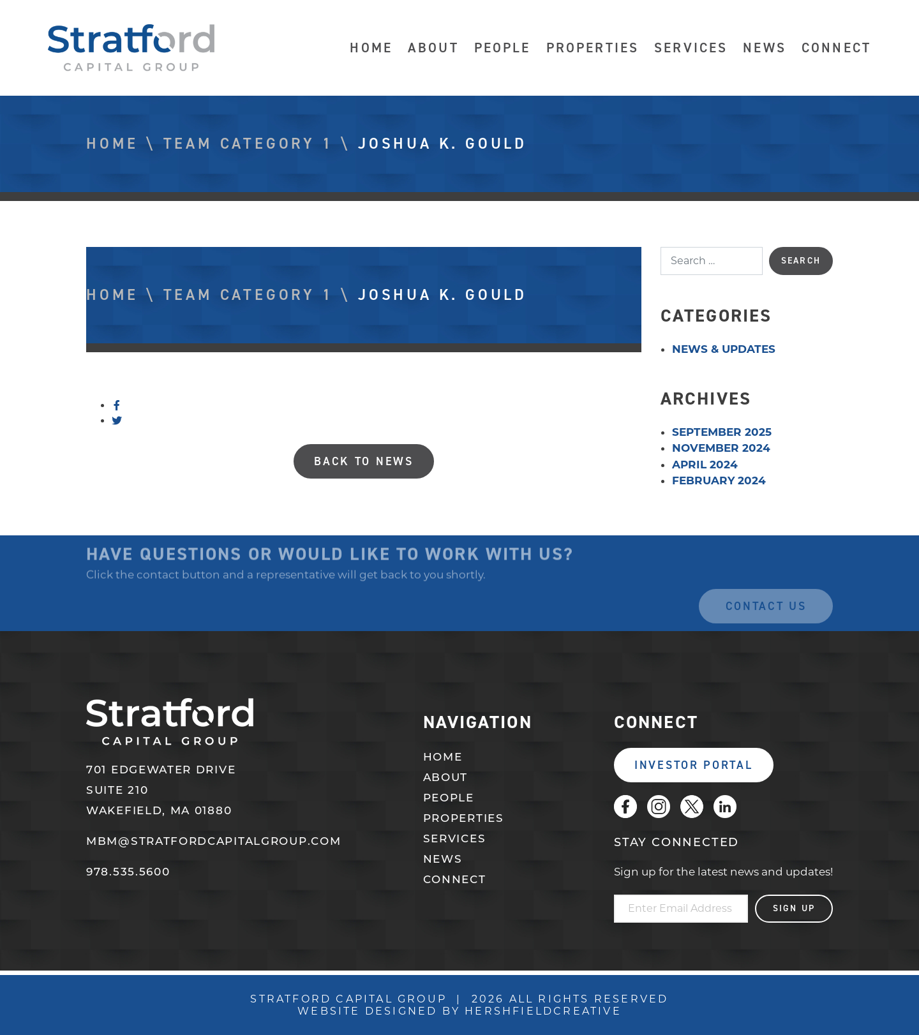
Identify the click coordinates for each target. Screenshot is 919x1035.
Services (691, 48)
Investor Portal (693, 765)
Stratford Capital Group (131, 47)
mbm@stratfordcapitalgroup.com (213, 842)
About (433, 48)
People (502, 48)
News (764, 48)
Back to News (363, 461)
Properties (592, 48)
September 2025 (722, 432)
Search (801, 261)
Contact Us (766, 615)
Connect (836, 48)
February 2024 (719, 480)
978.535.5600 (128, 872)
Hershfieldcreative (543, 1011)
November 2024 (721, 448)
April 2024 (705, 464)
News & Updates (723, 349)
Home (371, 48)
